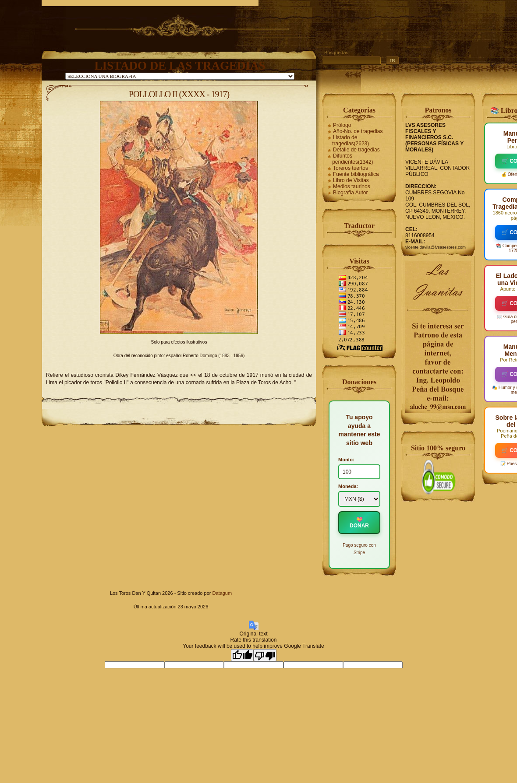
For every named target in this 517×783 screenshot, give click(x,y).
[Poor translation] (265, 655)
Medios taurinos (351, 186)
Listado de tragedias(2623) (350, 140)
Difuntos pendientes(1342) (352, 159)
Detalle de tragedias (356, 150)
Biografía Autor (350, 193)
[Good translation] (242, 655)
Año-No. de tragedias (357, 131)
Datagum (222, 593)
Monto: (346, 459)
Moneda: (348, 486)
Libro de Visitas (351, 180)
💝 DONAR (359, 522)
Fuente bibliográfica (356, 174)
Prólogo (342, 125)
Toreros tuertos (350, 168)
